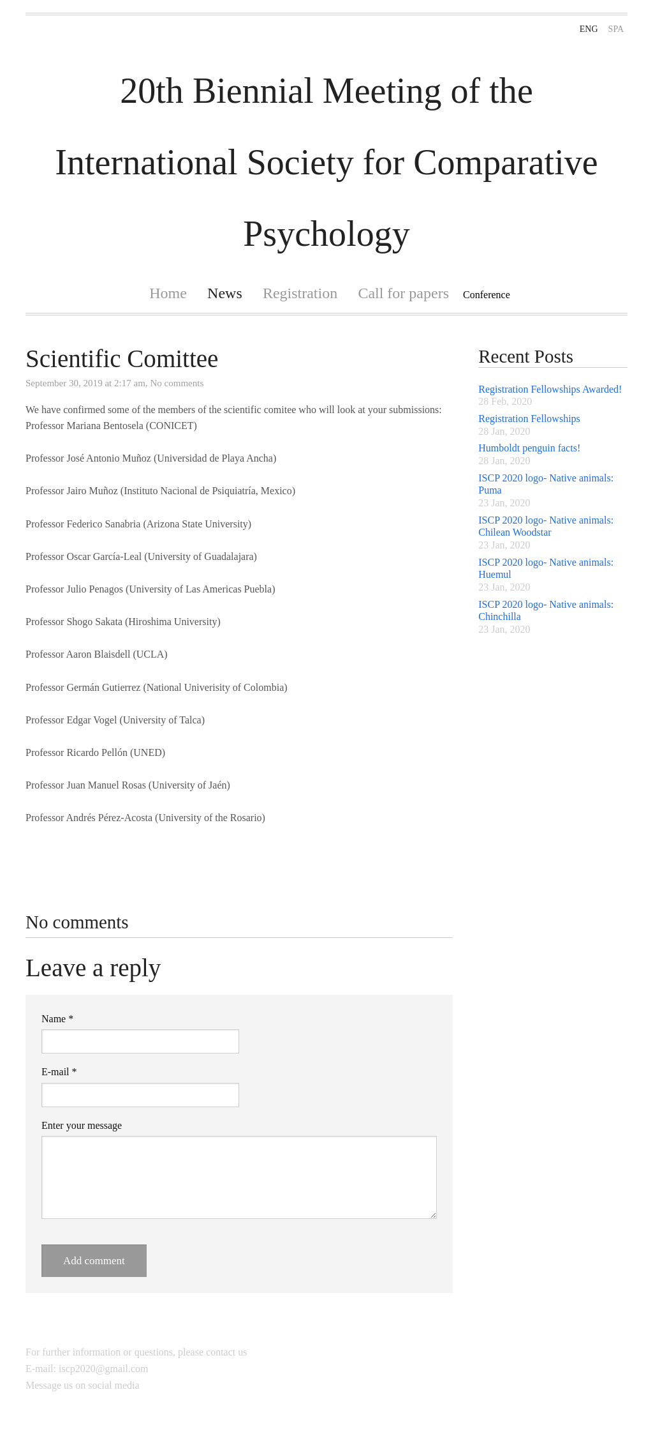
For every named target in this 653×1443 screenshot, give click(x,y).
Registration (300, 293)
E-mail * (59, 1071)
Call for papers (403, 293)
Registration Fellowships (529, 418)
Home (168, 293)
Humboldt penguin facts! (529, 447)
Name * (57, 1018)
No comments (176, 383)
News (224, 293)
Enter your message (81, 1125)
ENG (589, 29)
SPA (616, 29)
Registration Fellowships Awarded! (550, 389)
